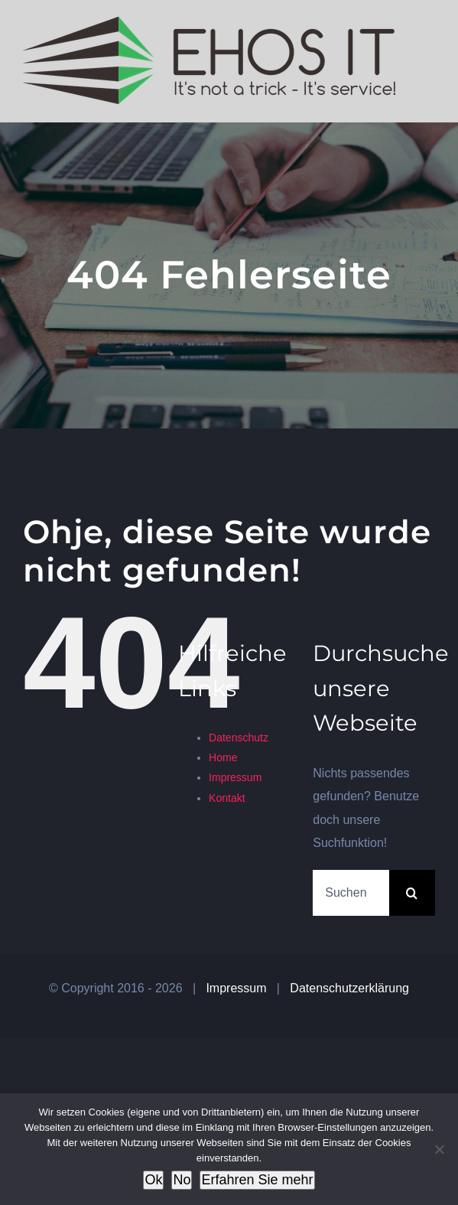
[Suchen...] (351, 893)
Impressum (235, 777)
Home (223, 757)
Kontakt (227, 798)
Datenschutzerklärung (349, 988)
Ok (153, 1179)
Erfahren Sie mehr (257, 1179)
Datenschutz (238, 737)
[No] (439, 1149)
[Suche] (412, 893)
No (181, 1179)
